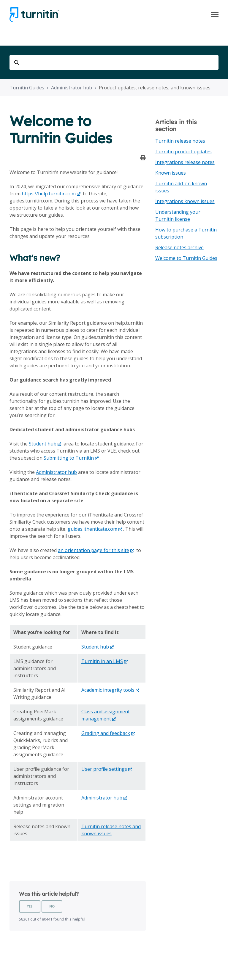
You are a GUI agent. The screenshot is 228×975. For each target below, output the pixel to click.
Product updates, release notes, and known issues (154, 87)
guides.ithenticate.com (92, 529)
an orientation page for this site (93, 550)
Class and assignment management (105, 715)
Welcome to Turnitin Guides (186, 258)
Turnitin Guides (27, 87)
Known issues (170, 173)
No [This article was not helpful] (52, 906)
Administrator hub (71, 87)
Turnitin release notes (180, 141)
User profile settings (104, 769)
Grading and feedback (105, 733)
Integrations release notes (185, 162)
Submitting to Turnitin (69, 458)
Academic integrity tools (107, 690)
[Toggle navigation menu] (214, 14)
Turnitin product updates (183, 151)
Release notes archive (179, 247)
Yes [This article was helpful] (30, 906)
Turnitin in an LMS (102, 661)
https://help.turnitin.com (49, 193)
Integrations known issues (185, 201)
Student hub (42, 443)
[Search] (114, 62)
